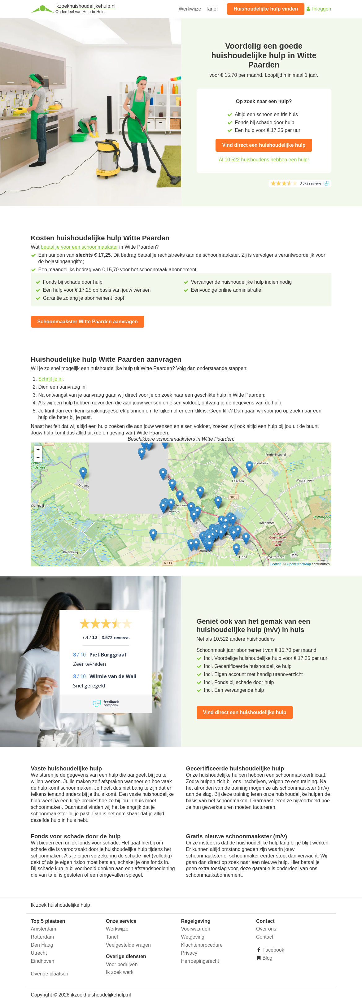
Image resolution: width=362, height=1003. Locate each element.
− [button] (38, 458)
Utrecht (39, 953)
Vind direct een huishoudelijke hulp (263, 145)
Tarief (212, 8)
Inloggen (318, 8)
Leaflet (275, 564)
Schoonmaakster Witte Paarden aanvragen (87, 321)
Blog (266, 958)
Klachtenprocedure (202, 945)
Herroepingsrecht (200, 961)
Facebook (272, 950)
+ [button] (38, 449)
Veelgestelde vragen (128, 945)
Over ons (266, 928)
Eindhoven (43, 961)
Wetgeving (192, 937)
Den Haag (42, 945)
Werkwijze (190, 8)
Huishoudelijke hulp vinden (265, 8)
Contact (264, 937)
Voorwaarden (195, 928)
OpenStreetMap (299, 564)
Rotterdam (42, 937)
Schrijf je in (50, 379)
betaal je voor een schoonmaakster (79, 247)
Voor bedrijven (121, 964)
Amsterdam (43, 928)
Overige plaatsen (49, 973)
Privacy (189, 953)
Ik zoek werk (119, 972)
